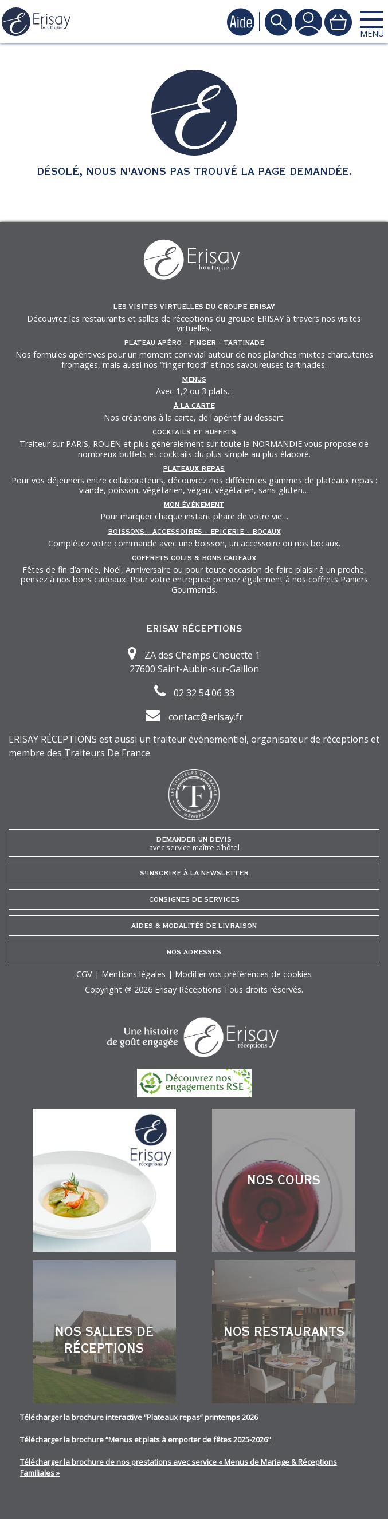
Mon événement (194, 504)
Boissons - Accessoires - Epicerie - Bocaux (194, 531)
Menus (194, 379)
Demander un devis (194, 843)
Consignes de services (194, 899)
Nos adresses (194, 952)
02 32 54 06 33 (204, 693)
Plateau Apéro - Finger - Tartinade (194, 342)
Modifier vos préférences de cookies (243, 974)
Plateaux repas (194, 468)
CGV (84, 974)
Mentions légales (133, 974)
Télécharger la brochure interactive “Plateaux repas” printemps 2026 (139, 1417)
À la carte (194, 405)
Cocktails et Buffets (194, 432)
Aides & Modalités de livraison (194, 925)
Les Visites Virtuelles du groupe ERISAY (194, 306)
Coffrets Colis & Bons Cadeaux (194, 557)
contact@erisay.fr (205, 717)
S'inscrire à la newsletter (194, 873)
